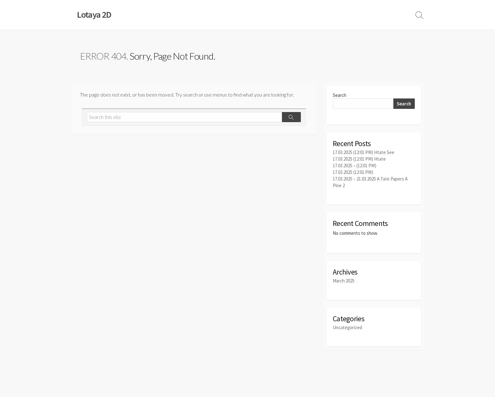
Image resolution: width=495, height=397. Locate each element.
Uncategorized (347, 327)
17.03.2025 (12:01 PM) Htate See (363, 152)
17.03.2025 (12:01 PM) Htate (359, 159)
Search (339, 95)
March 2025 (344, 281)
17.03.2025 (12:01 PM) (353, 172)
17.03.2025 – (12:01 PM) (354, 166)
